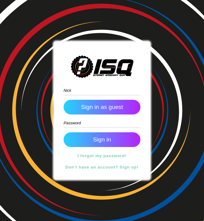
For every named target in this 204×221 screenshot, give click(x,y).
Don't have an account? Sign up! (102, 167)
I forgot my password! (102, 155)
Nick (67, 90)
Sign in (102, 107)
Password (72, 123)
